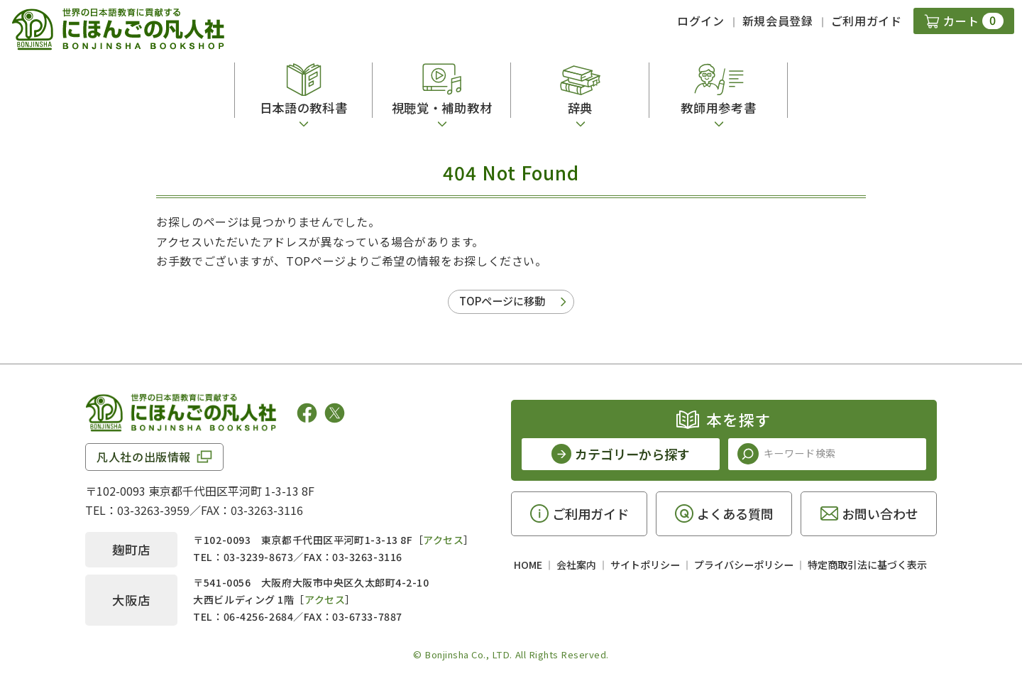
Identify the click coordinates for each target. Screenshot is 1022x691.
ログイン (701, 20)
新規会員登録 (777, 20)
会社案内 (576, 564)
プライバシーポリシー (743, 564)
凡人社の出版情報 (144, 456)
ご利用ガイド (866, 20)
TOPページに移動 (502, 300)
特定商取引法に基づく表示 (867, 564)
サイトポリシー (645, 564)
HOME (528, 564)
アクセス (443, 540)
